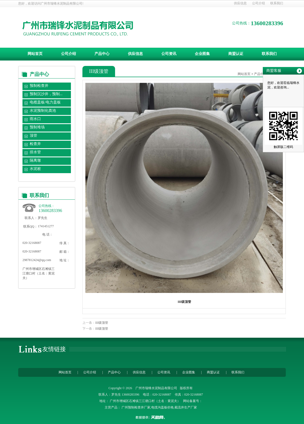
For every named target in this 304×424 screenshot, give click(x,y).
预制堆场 (37, 127)
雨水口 (35, 119)
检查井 (35, 144)
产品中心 (101, 54)
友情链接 (54, 349)
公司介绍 (258, 3)
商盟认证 (235, 54)
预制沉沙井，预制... (46, 94)
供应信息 (240, 3)
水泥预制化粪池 (43, 111)
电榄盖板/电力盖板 (45, 102)
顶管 (33, 135)
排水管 (35, 152)
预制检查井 (39, 86)
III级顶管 (101, 323)
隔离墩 (35, 160)
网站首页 (35, 54)
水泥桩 (35, 169)
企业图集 (202, 54)
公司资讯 (168, 54)
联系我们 (276, 3)
